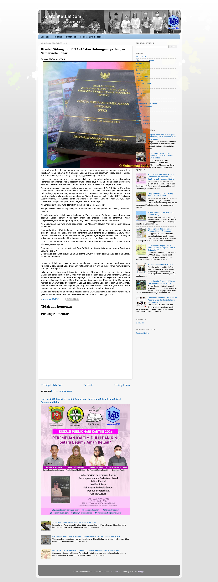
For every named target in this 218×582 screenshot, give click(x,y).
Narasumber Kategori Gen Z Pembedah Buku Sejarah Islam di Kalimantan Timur (161, 248)
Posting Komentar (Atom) (61, 391)
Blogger (141, 571)
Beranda (45, 36)
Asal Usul (140, 63)
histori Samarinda (143, 83)
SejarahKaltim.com (61, 16)
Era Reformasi (142, 77)
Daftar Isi (71, 36)
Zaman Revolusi (143, 123)
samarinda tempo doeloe (146, 103)
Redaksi (58, 36)
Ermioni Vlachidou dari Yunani (160, 264)
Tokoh (138, 110)
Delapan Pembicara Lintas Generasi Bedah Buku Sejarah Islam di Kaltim (160, 155)
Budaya (139, 70)
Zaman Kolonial (142, 120)
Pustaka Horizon (143, 333)
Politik (138, 100)
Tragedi (139, 113)
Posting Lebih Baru (52, 385)
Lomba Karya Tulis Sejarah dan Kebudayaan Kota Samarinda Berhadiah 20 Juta (85, 550)
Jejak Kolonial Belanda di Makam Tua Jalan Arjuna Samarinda (161, 282)
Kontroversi (141, 93)
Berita (138, 67)
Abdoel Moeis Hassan (145, 60)
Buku (138, 73)
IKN (137, 87)
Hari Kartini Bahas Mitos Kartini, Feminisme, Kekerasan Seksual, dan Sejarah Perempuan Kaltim (161, 176)
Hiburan (139, 80)
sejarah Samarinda (144, 107)
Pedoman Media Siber (91, 36)
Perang (139, 97)
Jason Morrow (115, 571)
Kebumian (140, 90)
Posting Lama (122, 385)
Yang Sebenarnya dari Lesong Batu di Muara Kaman (74, 522)
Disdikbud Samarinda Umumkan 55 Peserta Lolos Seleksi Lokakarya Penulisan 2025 (162, 300)
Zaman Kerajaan (143, 117)
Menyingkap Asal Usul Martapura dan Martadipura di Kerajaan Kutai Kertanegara (86, 536)
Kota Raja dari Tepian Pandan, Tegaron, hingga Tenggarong (160, 230)
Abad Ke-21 (141, 57)
